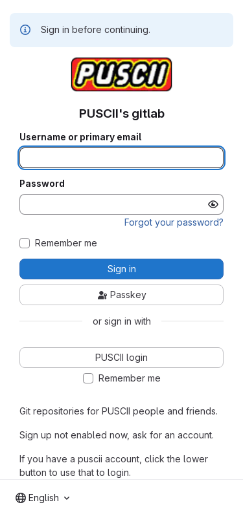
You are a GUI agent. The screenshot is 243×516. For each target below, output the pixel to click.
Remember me (66, 243)
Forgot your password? (174, 222)
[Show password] (213, 204)
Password (42, 183)
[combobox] (42, 498)
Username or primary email (80, 137)
